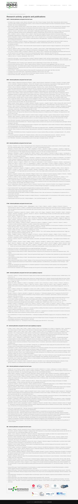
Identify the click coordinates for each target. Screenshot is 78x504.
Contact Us (64, 5)
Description (32, 5)
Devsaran (50, 502)
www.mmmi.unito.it (38, 502)
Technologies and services (42, 5)
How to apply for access (55, 5)
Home (26, 5)
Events (70, 5)
